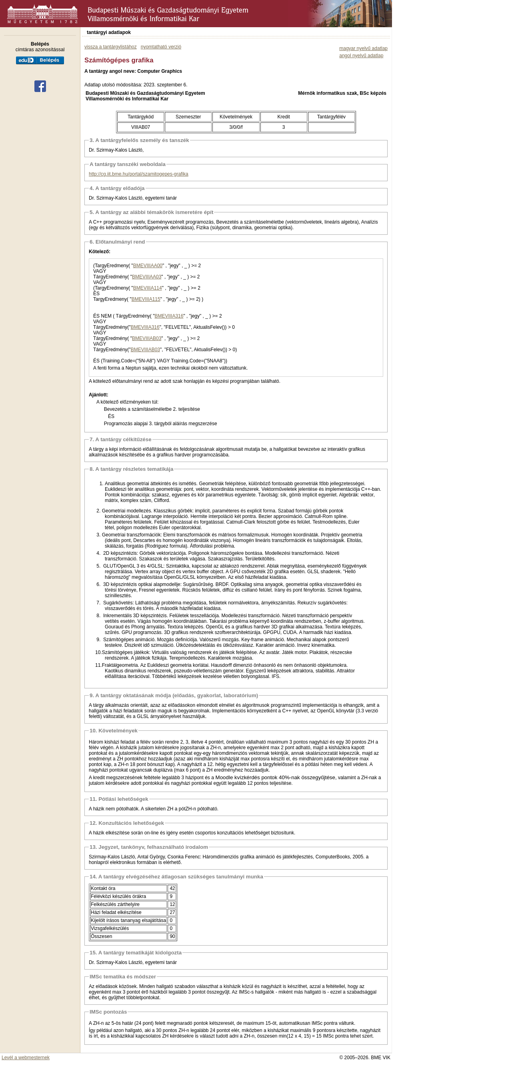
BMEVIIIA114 (147, 288)
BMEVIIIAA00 (147, 265)
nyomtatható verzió (161, 47)
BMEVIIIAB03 (146, 338)
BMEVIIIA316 (168, 316)
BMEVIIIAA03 (146, 277)
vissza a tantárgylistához (110, 47)
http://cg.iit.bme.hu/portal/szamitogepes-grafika (138, 174)
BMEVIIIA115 (146, 299)
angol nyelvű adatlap (361, 55)
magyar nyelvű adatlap (363, 48)
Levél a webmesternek (26, 1057)
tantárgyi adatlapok (109, 32)
